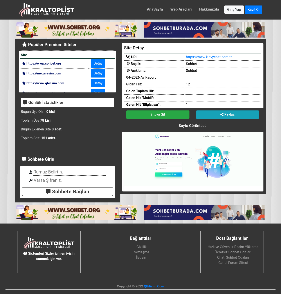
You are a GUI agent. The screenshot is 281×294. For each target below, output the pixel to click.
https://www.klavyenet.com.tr (209, 57)
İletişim (141, 257)
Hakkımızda (209, 9)
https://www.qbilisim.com (43, 83)
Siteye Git (157, 114)
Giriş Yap (234, 9)
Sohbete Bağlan (67, 191)
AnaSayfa (155, 9)
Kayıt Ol (253, 9)
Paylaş (227, 114)
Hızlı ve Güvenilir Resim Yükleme (233, 247)
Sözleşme (141, 252)
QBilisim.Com (154, 286)
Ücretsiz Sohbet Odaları (233, 252)
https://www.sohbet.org (41, 63)
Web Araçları (181, 9)
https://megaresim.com (41, 73)
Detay (98, 63)
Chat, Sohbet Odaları (233, 257)
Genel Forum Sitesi (233, 263)
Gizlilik (142, 247)
